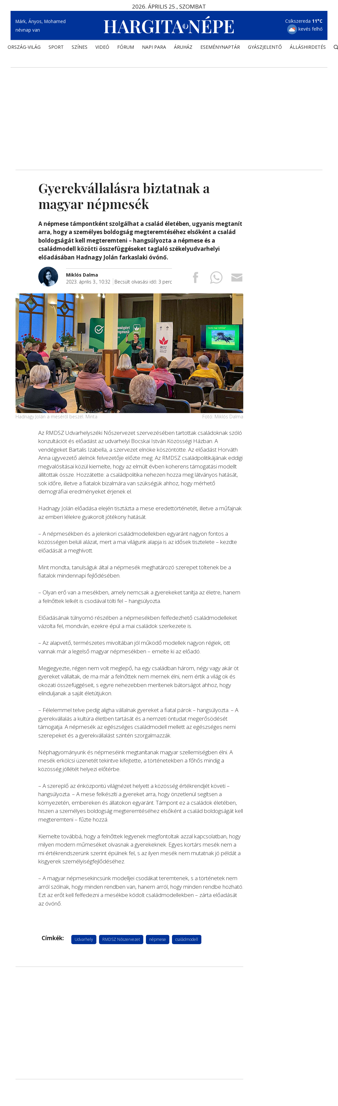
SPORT (56, 48)
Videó (102, 48)
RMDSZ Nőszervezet (121, 939)
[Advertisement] (169, 114)
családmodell (186, 939)
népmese (157, 939)
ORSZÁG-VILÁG (24, 48)
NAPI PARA (154, 48)
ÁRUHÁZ (183, 48)
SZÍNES (79, 48)
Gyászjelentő (265, 48)
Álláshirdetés (308, 48)
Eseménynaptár (220, 48)
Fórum (125, 48)
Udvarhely (84, 939)
